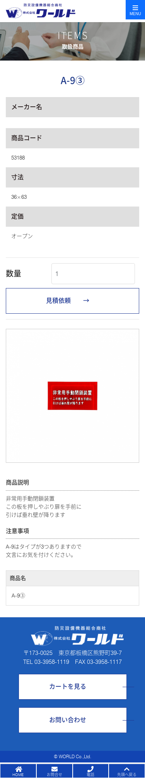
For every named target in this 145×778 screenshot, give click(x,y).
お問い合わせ (67, 720)
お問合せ (54, 774)
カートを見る (67, 686)
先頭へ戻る (126, 774)
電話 (90, 774)
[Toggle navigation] (135, 9)
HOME (18, 774)
